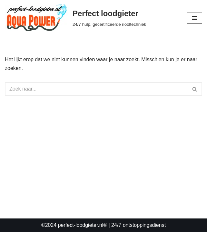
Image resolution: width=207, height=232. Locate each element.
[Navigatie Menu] (194, 18)
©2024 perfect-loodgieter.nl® (74, 225)
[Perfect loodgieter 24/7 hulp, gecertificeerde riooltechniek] (75, 18)
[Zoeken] (96, 89)
